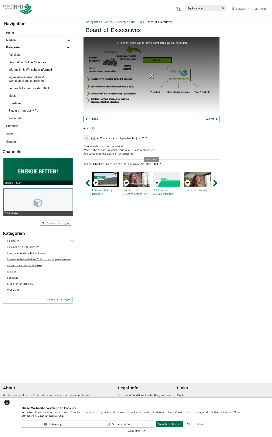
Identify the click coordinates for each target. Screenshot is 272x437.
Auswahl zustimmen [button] (169, 424)
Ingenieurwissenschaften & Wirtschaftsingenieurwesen (26, 79)
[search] (203, 8)
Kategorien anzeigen (59, 299)
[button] (38, 33)
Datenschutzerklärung (50, 415)
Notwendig (53, 424)
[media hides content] (241, 9)
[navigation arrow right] (215, 183)
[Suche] (223, 8)
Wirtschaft (15, 118)
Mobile (181, 395)
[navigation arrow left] (87, 183)
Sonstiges (14, 103)
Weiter (212, 119)
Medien (11, 40)
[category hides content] (71, 241)
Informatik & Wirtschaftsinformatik (30, 69)
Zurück (92, 119)
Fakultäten (15, 54)
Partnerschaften (119, 424)
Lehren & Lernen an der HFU (28, 88)
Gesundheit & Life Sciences (27, 62)
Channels (12, 126)
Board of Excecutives (159, 22)
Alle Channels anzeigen (55, 223)
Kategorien (13, 47)
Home (10, 32)
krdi (93, 138)
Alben (10, 134)
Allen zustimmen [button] (196, 424)
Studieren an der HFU (23, 110)
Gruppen (12, 141)
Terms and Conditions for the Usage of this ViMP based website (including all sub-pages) (144, 397)
